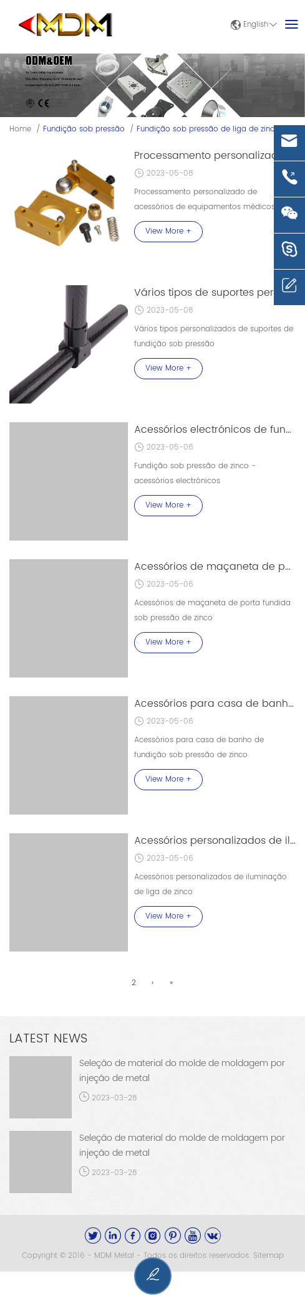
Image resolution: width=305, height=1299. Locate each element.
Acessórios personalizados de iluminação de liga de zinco (215, 840)
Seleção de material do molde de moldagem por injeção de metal (182, 1070)
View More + (168, 231)
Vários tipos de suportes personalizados (215, 292)
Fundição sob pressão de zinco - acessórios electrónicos (195, 473)
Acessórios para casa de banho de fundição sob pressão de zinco (215, 703)
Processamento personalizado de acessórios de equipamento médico (215, 155)
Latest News (48, 1039)
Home (20, 129)
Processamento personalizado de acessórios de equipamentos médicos (204, 199)
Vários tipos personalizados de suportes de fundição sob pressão (213, 336)
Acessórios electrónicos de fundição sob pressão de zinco (215, 429)
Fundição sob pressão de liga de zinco (208, 129)
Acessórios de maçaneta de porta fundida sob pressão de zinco (215, 566)
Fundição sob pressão (84, 129)
